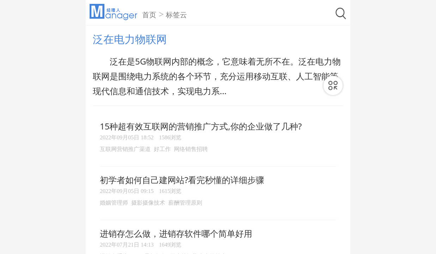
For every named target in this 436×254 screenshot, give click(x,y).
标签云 (176, 15)
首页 (149, 15)
